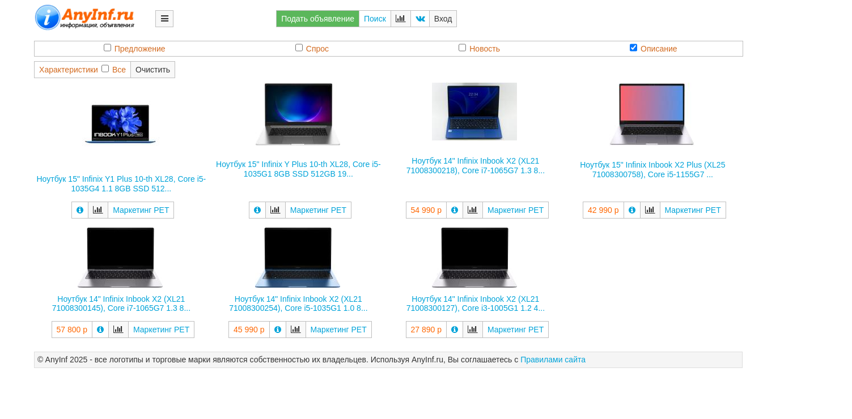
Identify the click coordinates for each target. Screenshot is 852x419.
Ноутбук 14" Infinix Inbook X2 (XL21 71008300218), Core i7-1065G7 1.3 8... (475, 165)
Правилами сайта (553, 359)
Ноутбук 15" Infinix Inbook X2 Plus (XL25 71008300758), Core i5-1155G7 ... (652, 169)
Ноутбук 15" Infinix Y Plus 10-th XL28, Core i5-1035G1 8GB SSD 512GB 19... (298, 169)
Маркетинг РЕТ (141, 210)
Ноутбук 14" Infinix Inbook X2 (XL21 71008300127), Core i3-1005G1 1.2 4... (475, 303)
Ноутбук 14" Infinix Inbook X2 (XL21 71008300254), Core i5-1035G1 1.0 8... (298, 303)
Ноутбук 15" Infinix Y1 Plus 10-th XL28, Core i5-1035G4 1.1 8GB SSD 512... (121, 183)
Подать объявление (317, 18)
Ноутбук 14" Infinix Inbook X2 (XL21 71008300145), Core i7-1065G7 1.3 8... (121, 303)
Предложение (135, 48)
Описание (653, 48)
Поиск (375, 18)
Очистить (152, 69)
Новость (479, 48)
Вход (443, 18)
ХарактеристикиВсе (82, 69)
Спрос (312, 48)
